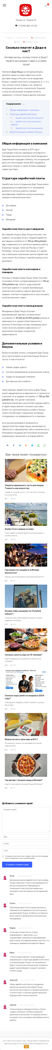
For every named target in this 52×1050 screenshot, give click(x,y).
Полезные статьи (39, 38)
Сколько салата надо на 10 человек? (23, 655)
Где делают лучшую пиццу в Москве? (23, 780)
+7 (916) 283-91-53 (27, 26)
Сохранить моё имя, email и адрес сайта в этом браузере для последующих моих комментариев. (26, 857)
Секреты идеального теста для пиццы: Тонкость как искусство (24, 487)
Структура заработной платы (23, 114)
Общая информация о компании (24, 110)
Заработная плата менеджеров (29, 128)
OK (26, 1047)
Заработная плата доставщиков (29, 118)
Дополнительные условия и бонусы (26, 132)
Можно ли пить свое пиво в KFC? (21, 739)
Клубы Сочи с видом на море (19, 529)
